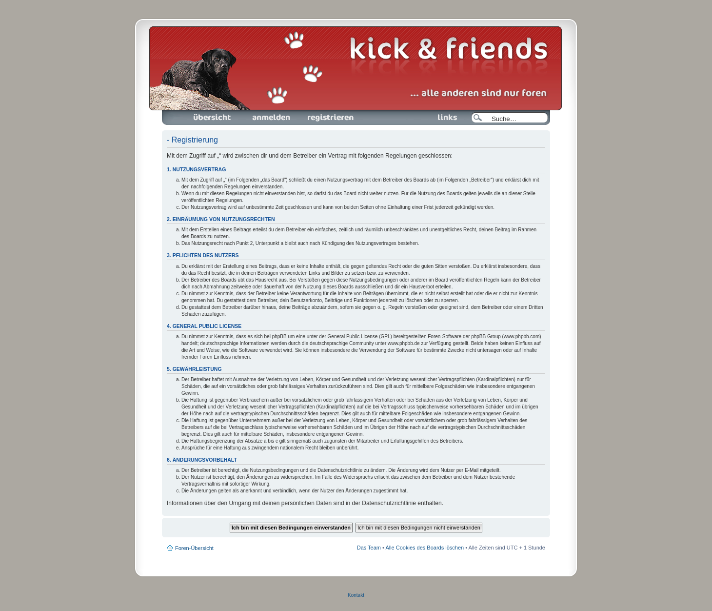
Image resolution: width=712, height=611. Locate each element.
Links (443, 117)
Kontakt (356, 595)
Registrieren (329, 117)
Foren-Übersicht (212, 117)
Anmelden (271, 117)
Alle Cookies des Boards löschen (424, 547)
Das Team (369, 547)
